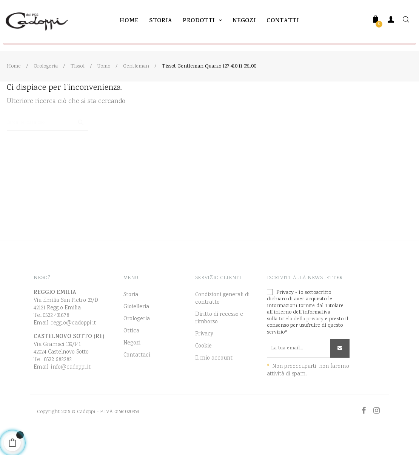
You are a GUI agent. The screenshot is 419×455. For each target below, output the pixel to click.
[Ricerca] (47, 138)
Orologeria (136, 338)
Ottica (131, 350)
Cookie (203, 365)
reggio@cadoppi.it (73, 342)
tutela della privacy (301, 338)
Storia (130, 314)
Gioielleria (136, 326)
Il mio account (214, 378)
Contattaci (136, 374)
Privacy (204, 353)
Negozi (131, 362)
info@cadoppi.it (71, 386)
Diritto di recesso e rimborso (219, 338)
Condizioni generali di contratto (222, 318)
